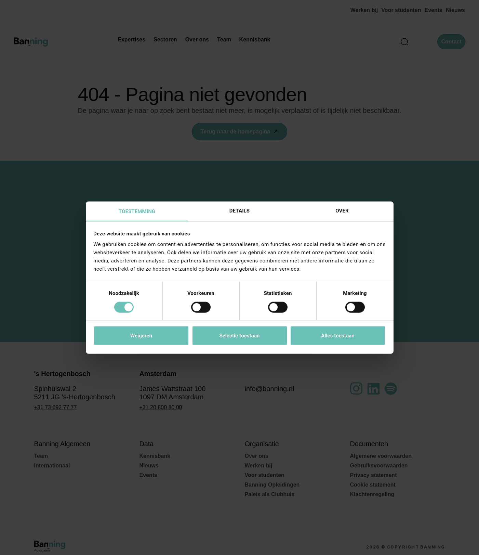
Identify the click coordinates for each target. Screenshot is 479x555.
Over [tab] (341, 210)
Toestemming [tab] (137, 211)
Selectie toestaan (239, 336)
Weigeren (141, 336)
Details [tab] (239, 210)
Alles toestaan (337, 336)
